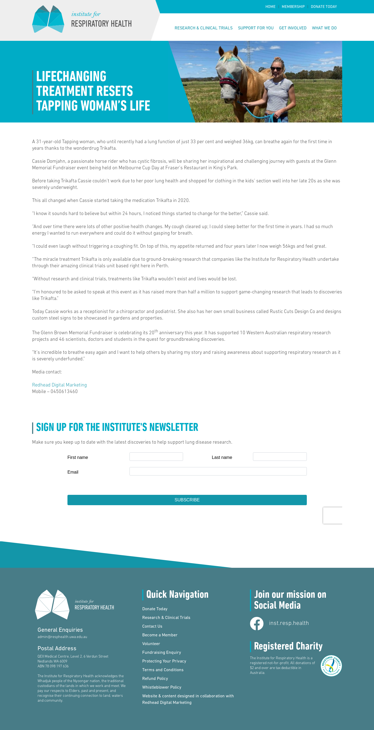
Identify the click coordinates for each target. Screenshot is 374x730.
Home (270, 7)
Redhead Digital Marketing (59, 385)
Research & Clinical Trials (204, 28)
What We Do (324, 28)
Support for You (256, 28)
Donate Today (324, 7)
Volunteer (151, 644)
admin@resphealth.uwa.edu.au (62, 637)
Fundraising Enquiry (161, 653)
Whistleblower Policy (161, 687)
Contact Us (152, 626)
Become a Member (160, 635)
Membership (293, 7)
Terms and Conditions (163, 670)
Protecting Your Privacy (164, 661)
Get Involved (293, 28)
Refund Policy (155, 679)
